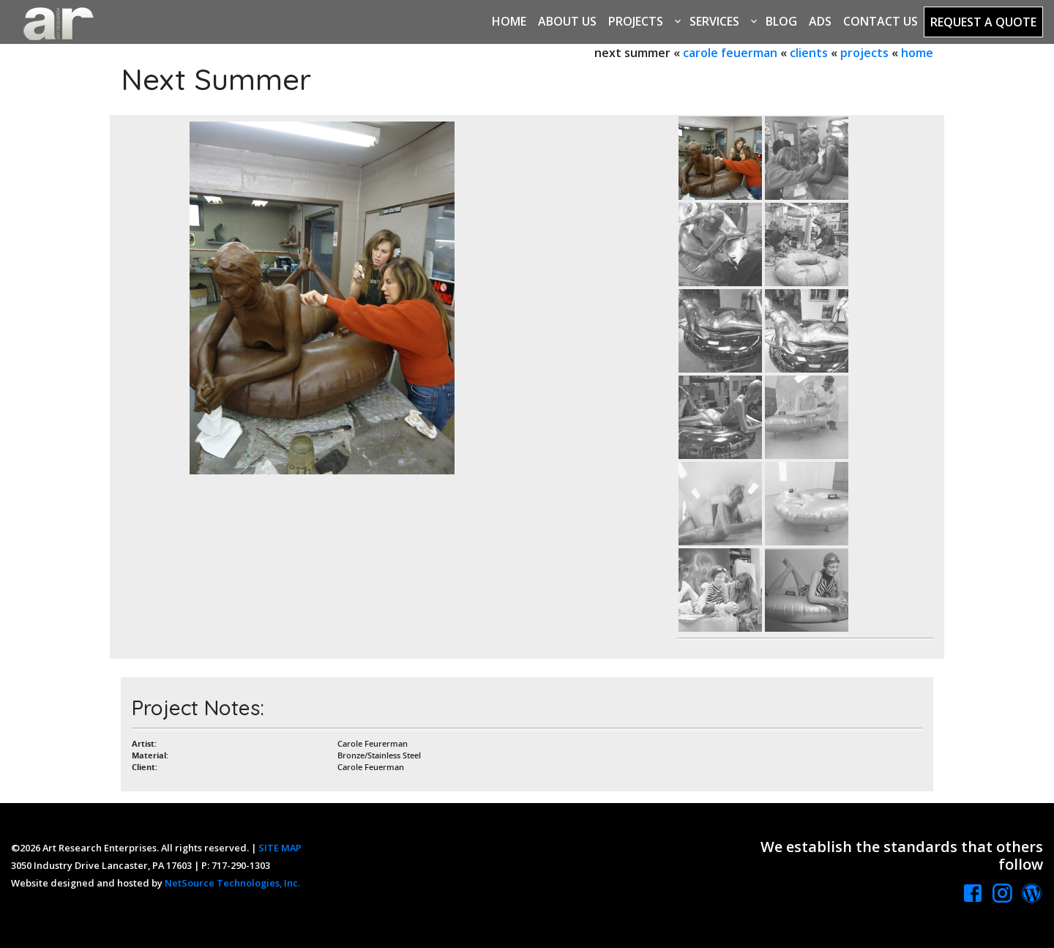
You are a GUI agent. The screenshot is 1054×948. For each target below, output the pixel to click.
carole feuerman (730, 53)
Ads (820, 21)
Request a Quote (983, 22)
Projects (635, 21)
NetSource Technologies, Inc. (232, 882)
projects (864, 53)
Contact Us (880, 21)
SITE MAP (280, 847)
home (917, 53)
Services (714, 21)
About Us (567, 21)
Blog (781, 21)
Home (509, 21)
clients (809, 53)
